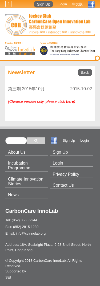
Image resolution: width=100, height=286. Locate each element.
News (13, 195)
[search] (16, 140)
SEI (8, 277)
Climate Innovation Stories (25, 181)
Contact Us (63, 185)
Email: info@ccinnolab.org (25, 233)
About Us (17, 152)
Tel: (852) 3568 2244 (21, 220)
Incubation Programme (19, 165)
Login (62, 4)
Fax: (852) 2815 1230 (21, 227)
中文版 (77, 4)
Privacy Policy (66, 174)
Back (85, 72)
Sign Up (43, 4)
